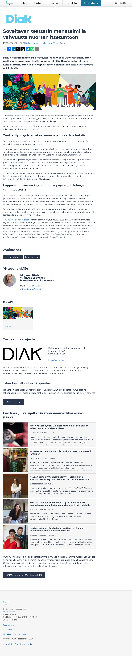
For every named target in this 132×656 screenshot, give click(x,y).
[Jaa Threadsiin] (23, 49)
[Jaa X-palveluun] (18, 49)
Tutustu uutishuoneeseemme (24, 575)
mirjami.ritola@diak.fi (31, 289)
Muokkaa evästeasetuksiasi (15, 634)
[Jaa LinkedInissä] (14, 49)
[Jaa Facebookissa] (9, 49)
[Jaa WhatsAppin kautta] (32, 49)
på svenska (27, 644)
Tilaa (13, 402)
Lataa (8, 326)
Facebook (7, 625)
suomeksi (7, 644)
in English (17, 644)
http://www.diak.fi (57, 360)
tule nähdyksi (32, 257)
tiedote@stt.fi (9, 612)
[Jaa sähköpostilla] (37, 49)
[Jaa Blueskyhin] (28, 49)
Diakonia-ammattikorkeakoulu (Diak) (41, 43)
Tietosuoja (7, 630)
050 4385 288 (33, 286)
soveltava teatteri (13, 257)
